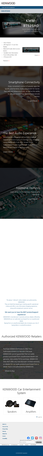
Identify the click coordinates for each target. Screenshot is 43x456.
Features (5, 60)
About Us (4, 424)
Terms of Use (5, 426)
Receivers (26, 444)
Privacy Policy (5, 429)
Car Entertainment (14, 444)
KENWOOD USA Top (5, 444)
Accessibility (4, 438)
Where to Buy (10, 371)
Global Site (4, 433)
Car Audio (21, 444)
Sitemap (4, 431)
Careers (4, 436)
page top (39, 417)
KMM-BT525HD (21, 11)
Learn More (32, 101)
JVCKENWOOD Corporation (21, 453)
